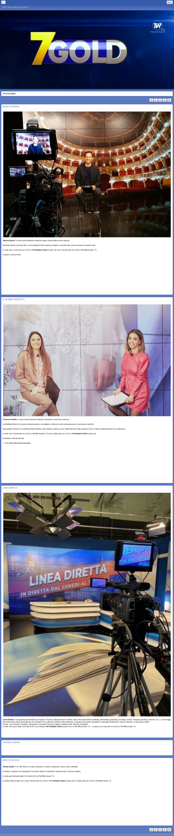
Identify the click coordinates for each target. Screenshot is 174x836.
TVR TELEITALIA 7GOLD (15, 7)
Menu (170, 2)
